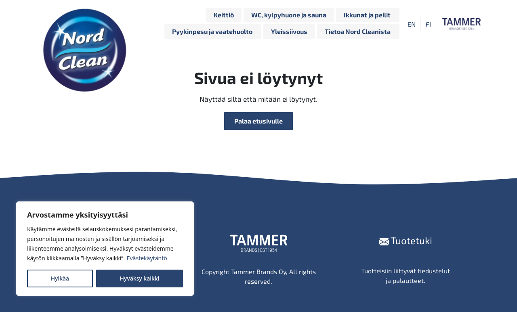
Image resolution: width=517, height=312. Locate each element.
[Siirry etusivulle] (86, 24)
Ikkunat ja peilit (368, 15)
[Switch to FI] (428, 24)
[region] (105, 248)
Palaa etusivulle (258, 121)
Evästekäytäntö (147, 258)
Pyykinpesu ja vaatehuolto (213, 31)
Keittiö (224, 15)
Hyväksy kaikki (139, 278)
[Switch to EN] (411, 24)
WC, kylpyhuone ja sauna (288, 15)
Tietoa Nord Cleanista (358, 31)
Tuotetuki (405, 240)
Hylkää (60, 278)
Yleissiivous (289, 31)
